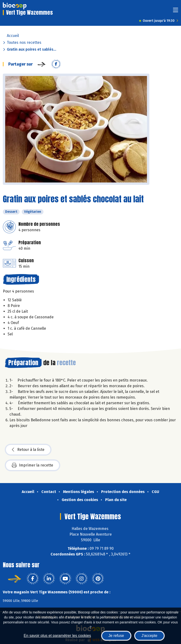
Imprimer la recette (32, 465)
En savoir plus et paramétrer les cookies (57, 636)
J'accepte (149, 636)
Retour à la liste (28, 449)
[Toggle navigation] (175, 11)
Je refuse (116, 636)
